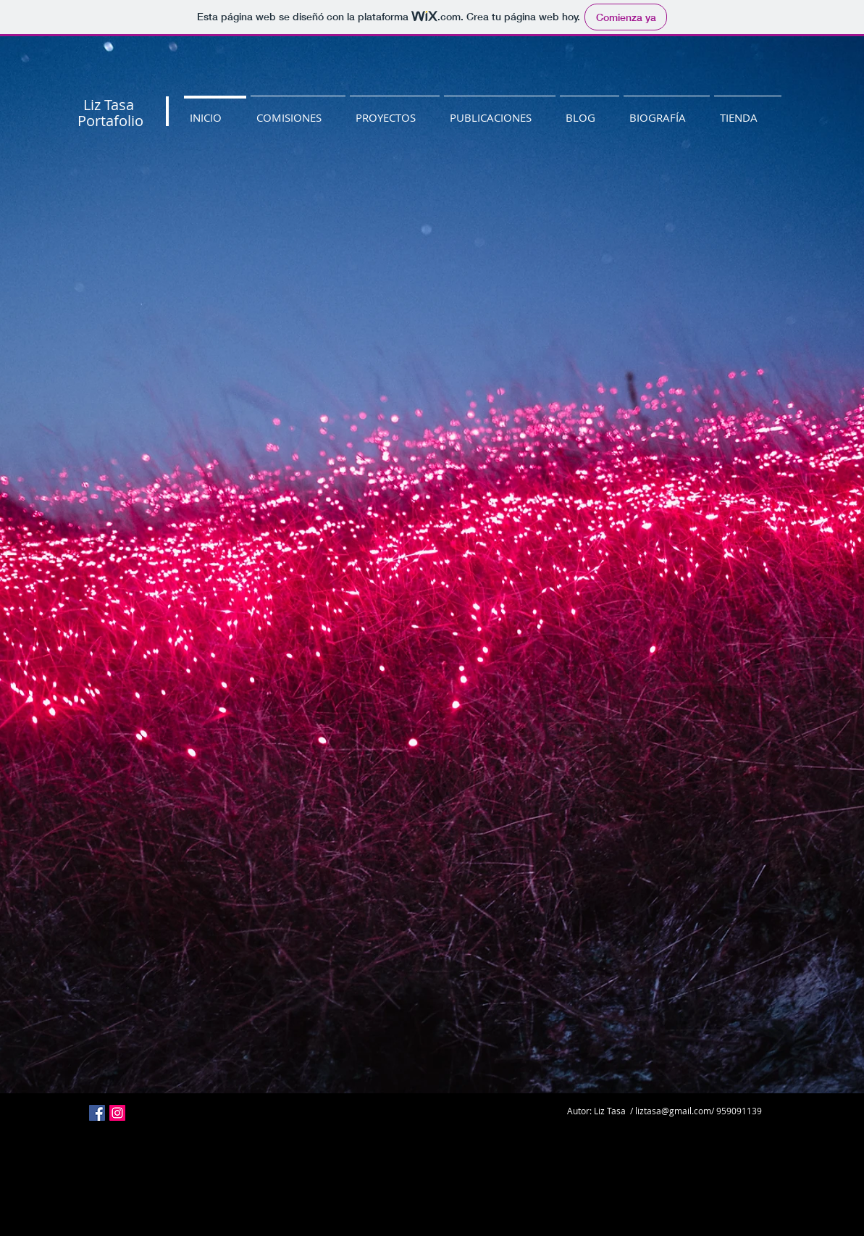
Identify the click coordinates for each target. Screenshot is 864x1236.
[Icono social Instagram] (117, 1113)
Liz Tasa (108, 104)
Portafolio (110, 120)
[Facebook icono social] (97, 1113)
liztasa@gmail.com (673, 1110)
